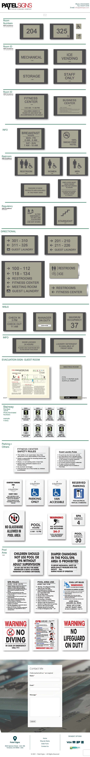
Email (32, 685)
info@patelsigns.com (82, 7)
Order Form (45, 744)
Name (32, 676)
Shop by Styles (45, 741)
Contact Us (45, 746)
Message (33, 695)
